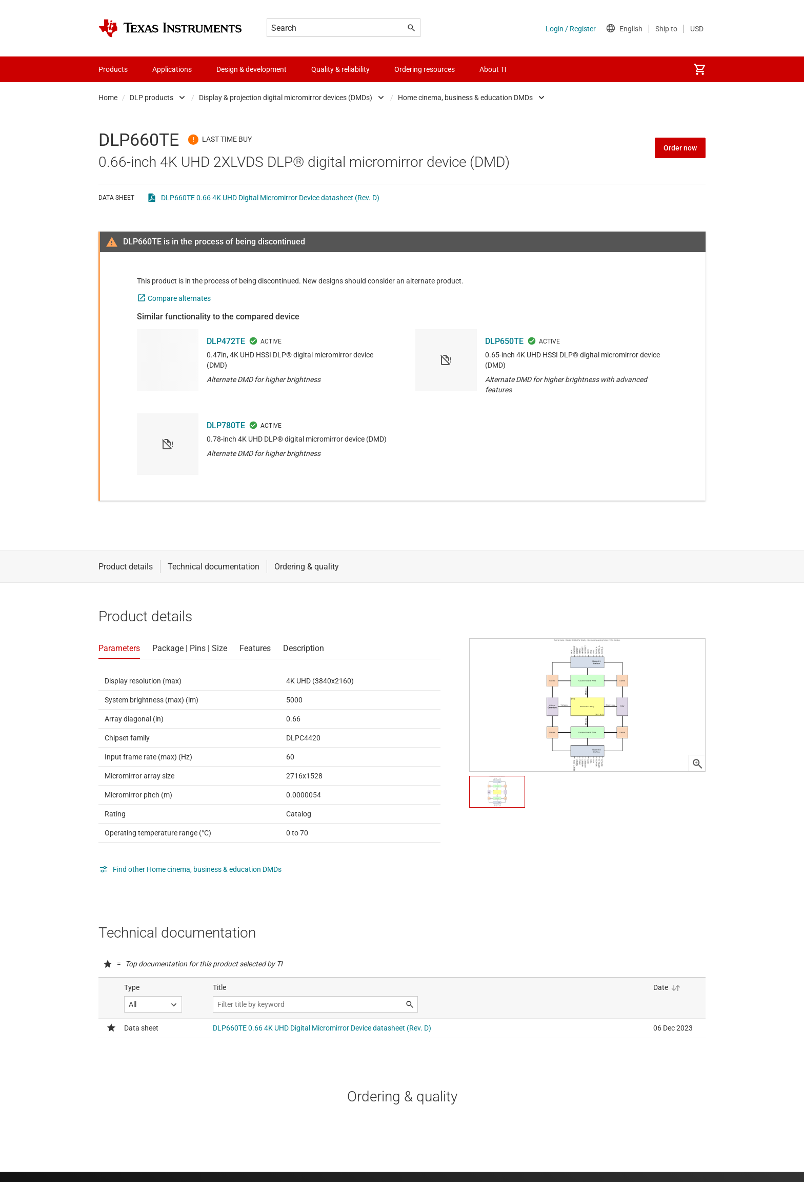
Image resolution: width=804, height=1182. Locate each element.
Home (107, 97)
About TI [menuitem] (493, 69)
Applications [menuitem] (172, 69)
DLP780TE (226, 425)
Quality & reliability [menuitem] (340, 69)
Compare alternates (179, 298)
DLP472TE (226, 341)
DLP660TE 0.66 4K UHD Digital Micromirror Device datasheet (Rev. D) (270, 198)
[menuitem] (699, 69)
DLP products (151, 97)
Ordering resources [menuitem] (424, 69)
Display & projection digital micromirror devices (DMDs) (285, 97)
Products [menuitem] (113, 69)
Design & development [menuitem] (251, 69)
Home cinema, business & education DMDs (465, 97)
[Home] (170, 28)
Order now (680, 148)
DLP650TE (504, 341)
